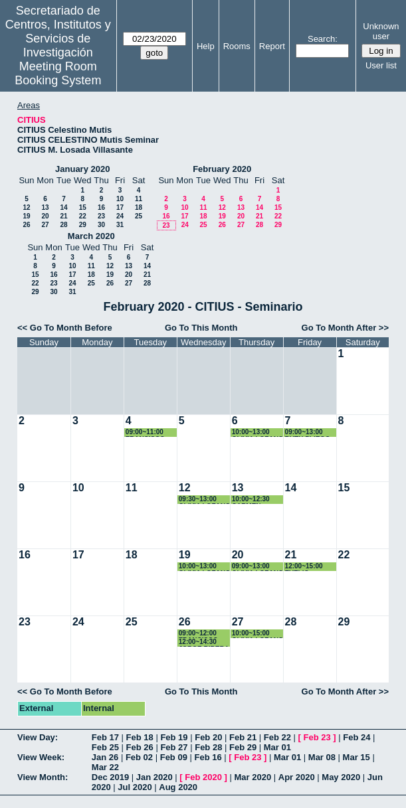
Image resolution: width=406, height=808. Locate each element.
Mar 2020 (253, 777)
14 (63, 207)
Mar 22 (105, 767)
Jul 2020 (135, 787)
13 (45, 207)
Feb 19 (173, 737)
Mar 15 (356, 757)
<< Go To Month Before (64, 328)
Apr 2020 (296, 777)
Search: (323, 39)
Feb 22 (277, 737)
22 (82, 216)
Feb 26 (139, 747)
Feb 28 (208, 747)
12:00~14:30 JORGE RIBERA (204, 642)
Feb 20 (208, 737)
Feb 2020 (203, 777)
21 (63, 216)
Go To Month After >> (345, 328)
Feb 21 (242, 737)
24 (120, 216)
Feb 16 (207, 757)
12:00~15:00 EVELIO (304, 566)
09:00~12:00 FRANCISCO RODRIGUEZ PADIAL (199, 633)
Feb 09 (173, 757)
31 (120, 224)
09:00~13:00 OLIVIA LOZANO (258, 566)
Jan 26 (105, 757)
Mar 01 (277, 747)
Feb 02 (139, 757)
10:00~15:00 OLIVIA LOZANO (258, 633)
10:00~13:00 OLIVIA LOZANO (258, 432)
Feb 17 (105, 737)
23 (101, 216)
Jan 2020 (154, 777)
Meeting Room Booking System (58, 73)
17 (120, 207)
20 (45, 216)
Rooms (237, 46)
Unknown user (381, 31)
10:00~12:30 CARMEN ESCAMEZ (251, 499)
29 (82, 224)
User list (381, 65)
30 (101, 224)
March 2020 (91, 236)
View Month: (42, 777)
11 (138, 198)
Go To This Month (201, 328)
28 (63, 224)
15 (82, 207)
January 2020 (82, 169)
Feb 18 (139, 737)
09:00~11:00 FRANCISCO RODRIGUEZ (145, 432)
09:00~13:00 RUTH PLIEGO (307, 432)
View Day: (37, 737)
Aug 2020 (178, 787)
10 (120, 198)
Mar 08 (322, 757)
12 (26, 207)
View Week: (40, 757)
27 (45, 224)
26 (26, 224)
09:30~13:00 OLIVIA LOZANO (205, 499)
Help (206, 46)
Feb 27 (173, 747)
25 (138, 216)
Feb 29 (242, 747)
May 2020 (341, 777)
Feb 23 (317, 737)
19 (26, 216)
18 (138, 207)
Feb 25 (105, 747)
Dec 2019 (110, 777)
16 (101, 207)
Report (272, 46)
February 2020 (222, 169)
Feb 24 (356, 737)
